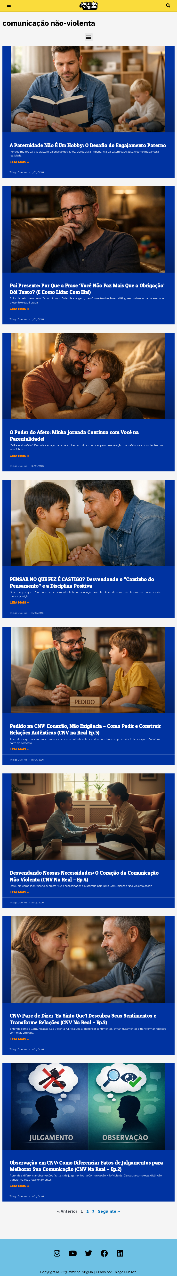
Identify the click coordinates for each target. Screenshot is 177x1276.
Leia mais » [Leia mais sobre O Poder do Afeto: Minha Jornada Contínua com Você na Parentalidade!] (19, 456)
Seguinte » (109, 1211)
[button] (168, 5)
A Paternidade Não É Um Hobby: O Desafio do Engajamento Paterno (88, 145)
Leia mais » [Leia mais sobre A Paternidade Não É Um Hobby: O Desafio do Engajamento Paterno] (19, 162)
